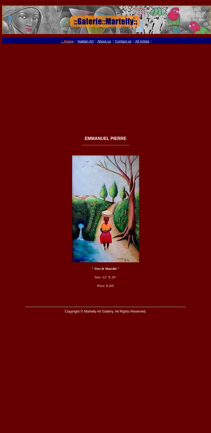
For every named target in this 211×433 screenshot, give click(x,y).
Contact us (123, 41)
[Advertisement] (105, 94)
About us (104, 41)
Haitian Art (86, 41)
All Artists (142, 41)
